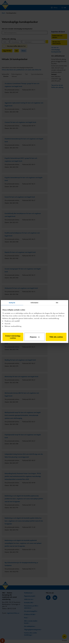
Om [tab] (57, 303)
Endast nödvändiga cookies (12, 337)
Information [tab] (34, 303)
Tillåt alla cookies (56, 337)
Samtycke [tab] (12, 303)
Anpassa (34, 337)
